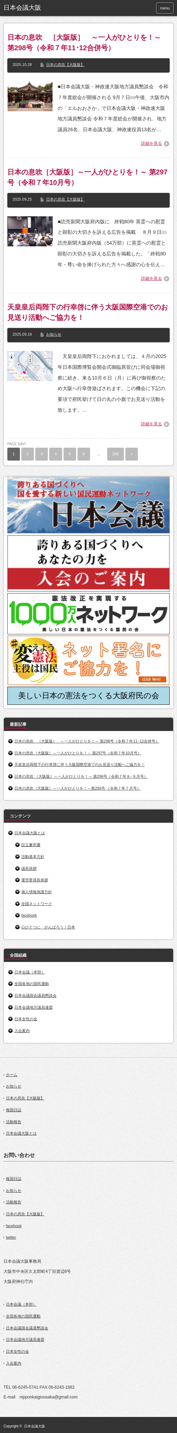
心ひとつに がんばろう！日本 (48, 927)
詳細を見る (151, 143)
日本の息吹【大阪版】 (65, 64)
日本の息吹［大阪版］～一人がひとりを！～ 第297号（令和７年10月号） (87, 177)
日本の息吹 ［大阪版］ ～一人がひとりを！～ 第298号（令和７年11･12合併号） (84, 42)
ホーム (11, 1075)
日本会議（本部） (29, 972)
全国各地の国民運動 (31, 984)
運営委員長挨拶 (34, 880)
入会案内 (22, 1031)
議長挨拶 (29, 868)
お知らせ (53, 334)
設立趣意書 (30, 845)
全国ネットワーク (36, 904)
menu (165, 8)
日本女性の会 (25, 1019)
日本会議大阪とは (29, 833)
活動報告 (13, 1122)
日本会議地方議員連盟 (33, 1007)
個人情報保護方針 (36, 892)
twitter (11, 1237)
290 (115, 454)
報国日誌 (13, 1110)
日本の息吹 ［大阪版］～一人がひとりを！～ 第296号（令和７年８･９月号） (81, 776)
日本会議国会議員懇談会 (35, 995)
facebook (29, 915)
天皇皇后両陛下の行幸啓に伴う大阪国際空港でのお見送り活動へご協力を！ (87, 312)
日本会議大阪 (34, 1426)
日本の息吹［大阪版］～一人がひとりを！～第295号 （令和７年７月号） (77, 788)
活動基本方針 (32, 856)
